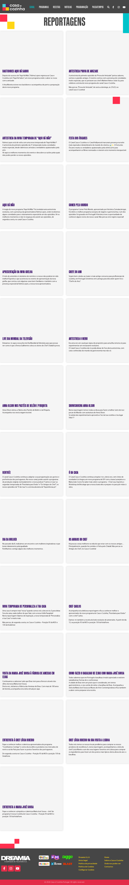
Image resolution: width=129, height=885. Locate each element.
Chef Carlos (75, 606)
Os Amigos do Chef (78, 539)
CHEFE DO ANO (75, 272)
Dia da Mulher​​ (9, 539)
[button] (108, 7)
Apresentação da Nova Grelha (17, 272)
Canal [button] (32, 7)
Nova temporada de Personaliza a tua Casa (24, 606)
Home (106, 857)
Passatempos (98, 7)
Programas (44, 7)
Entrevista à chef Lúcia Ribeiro (18, 740)
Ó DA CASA (73, 472)
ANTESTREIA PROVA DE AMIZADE (83, 71)
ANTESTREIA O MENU (78, 339)
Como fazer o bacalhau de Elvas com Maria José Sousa (96, 673)
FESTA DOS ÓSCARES (78, 138)
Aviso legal (83, 861)
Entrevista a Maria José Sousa (17, 807)
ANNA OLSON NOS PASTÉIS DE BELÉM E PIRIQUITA (24, 406)
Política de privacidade (88, 864)
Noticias (68, 7)
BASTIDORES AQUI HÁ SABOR (15, 71)
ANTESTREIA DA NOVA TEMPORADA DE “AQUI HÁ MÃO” (27, 138)
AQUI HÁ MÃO (8, 205)
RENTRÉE (6, 472)
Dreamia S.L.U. (84, 857)
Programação (82, 7)
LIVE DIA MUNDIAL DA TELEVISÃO (17, 339)
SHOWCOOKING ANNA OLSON (81, 406)
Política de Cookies (86, 867)
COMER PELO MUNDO (78, 205)
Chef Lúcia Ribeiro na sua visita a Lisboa (89, 740)
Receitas (56, 7)
